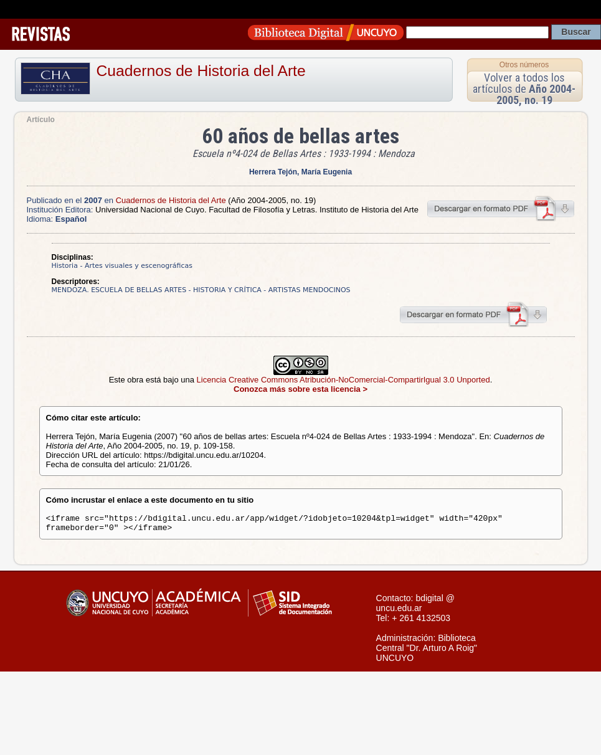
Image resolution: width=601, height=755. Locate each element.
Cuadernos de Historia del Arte (201, 70)
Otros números (524, 64)
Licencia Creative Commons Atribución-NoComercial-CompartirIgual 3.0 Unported (343, 379)
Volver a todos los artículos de (524, 89)
